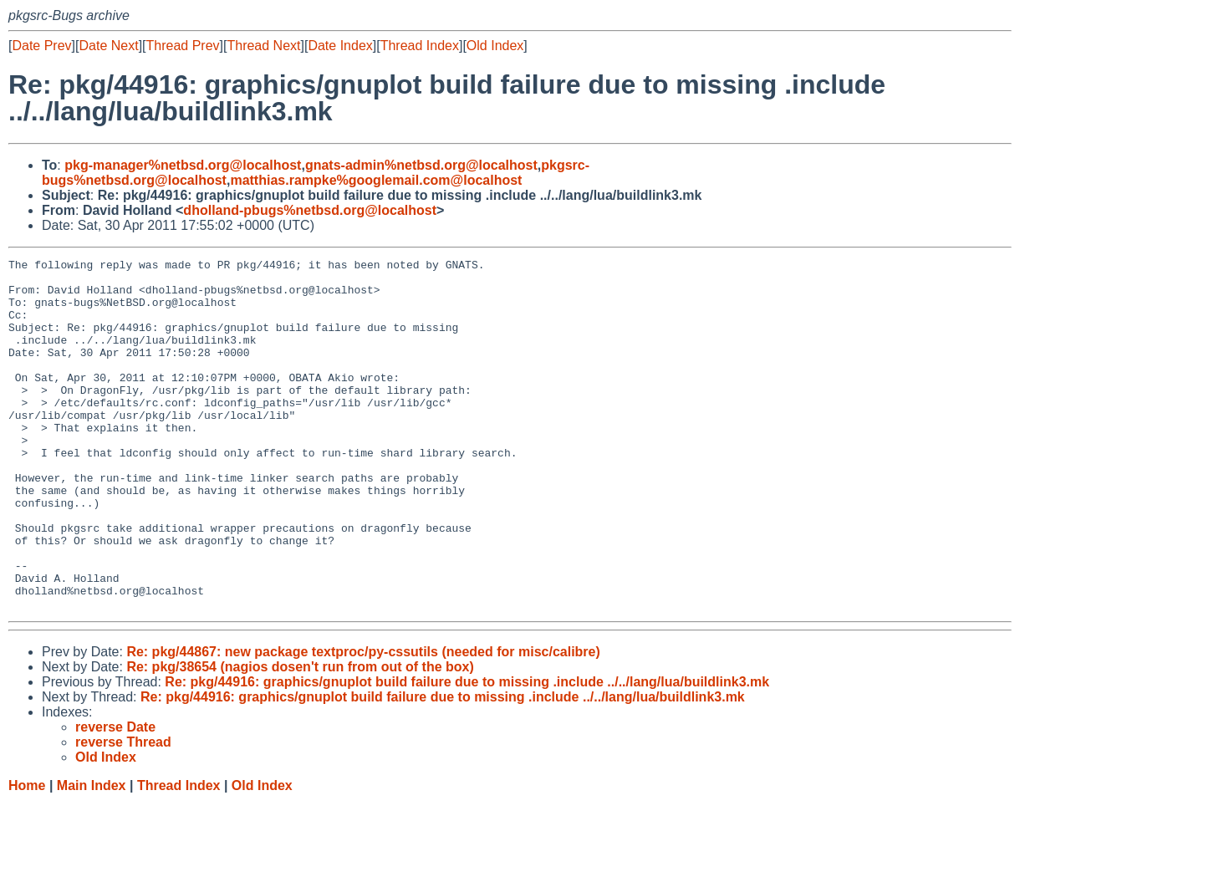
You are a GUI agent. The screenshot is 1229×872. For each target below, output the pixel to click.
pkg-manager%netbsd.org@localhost (182, 165)
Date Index (340, 45)
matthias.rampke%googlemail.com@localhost (376, 180)
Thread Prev (183, 45)
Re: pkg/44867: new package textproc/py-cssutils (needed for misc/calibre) (362, 722)
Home (26, 856)
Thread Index (419, 45)
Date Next (108, 45)
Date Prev (41, 45)
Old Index (495, 45)
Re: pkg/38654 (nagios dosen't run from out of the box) (299, 737)
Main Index (91, 856)
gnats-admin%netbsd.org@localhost (421, 165)
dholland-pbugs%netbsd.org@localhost (309, 210)
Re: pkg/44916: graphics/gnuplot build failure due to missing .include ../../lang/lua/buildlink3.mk (467, 752)
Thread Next (263, 45)
